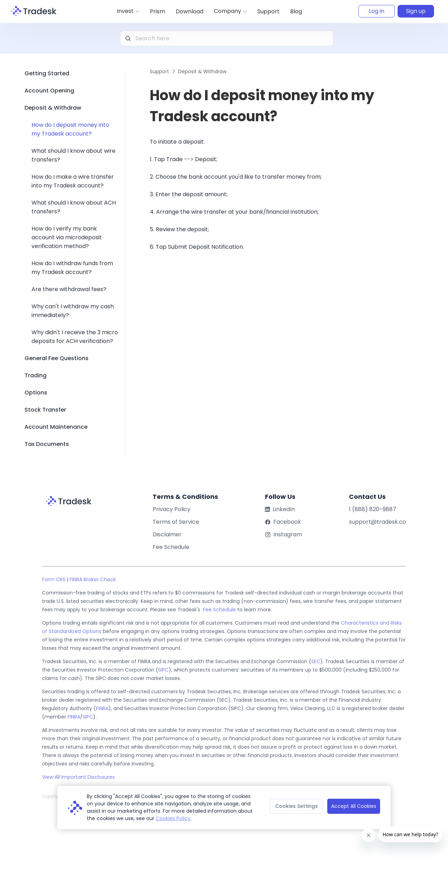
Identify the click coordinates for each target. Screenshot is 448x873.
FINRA (102, 708)
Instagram (287, 534)
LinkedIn (284, 509)
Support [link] (159, 71)
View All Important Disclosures (78, 777)
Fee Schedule (219, 609)
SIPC (163, 669)
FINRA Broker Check (93, 579)
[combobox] (227, 38)
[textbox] (232, 38)
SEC (315, 661)
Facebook (287, 522)
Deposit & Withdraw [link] (202, 71)
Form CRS (53, 579)
